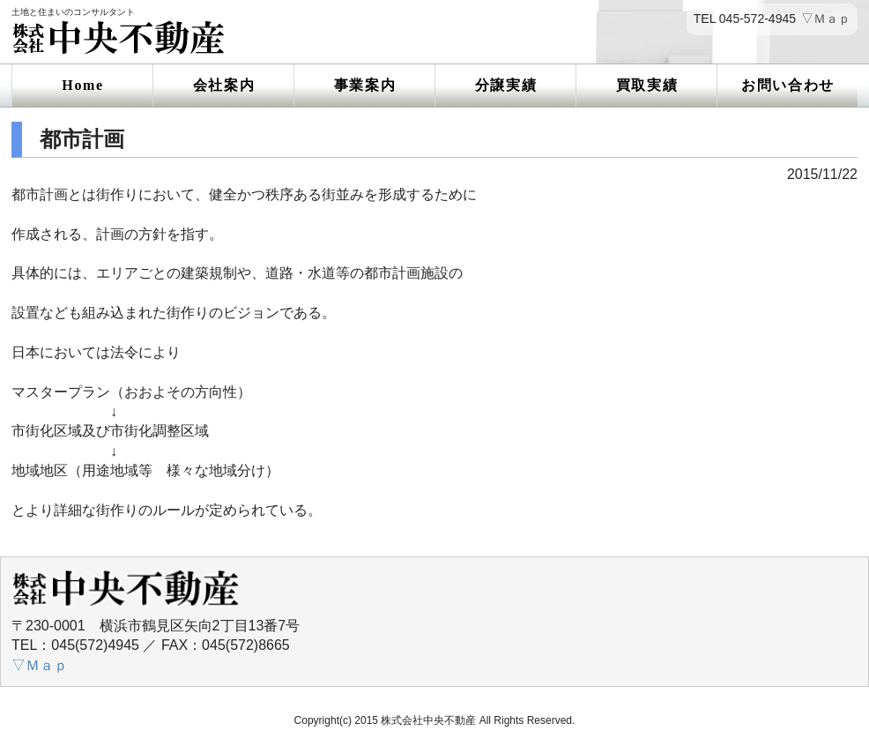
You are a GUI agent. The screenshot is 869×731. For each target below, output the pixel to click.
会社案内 (224, 85)
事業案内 (365, 85)
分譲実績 (506, 85)
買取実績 (647, 85)
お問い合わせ (788, 85)
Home (82, 85)
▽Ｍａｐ (825, 19)
